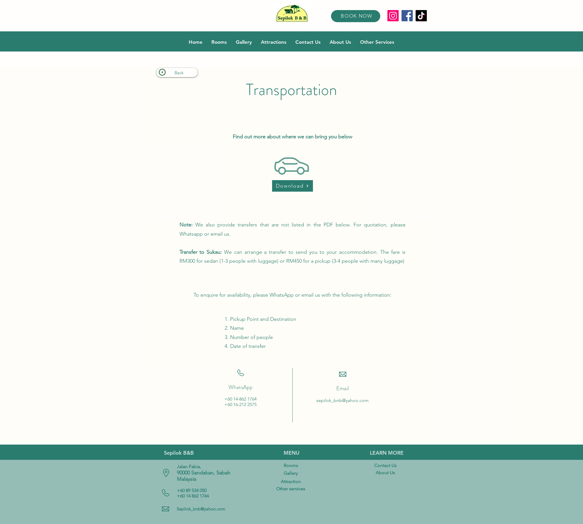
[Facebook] (407, 15)
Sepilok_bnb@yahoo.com (201, 509)
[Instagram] (393, 15)
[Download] (292, 186)
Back (179, 72)
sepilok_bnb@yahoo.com (342, 400)
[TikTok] (421, 15)
